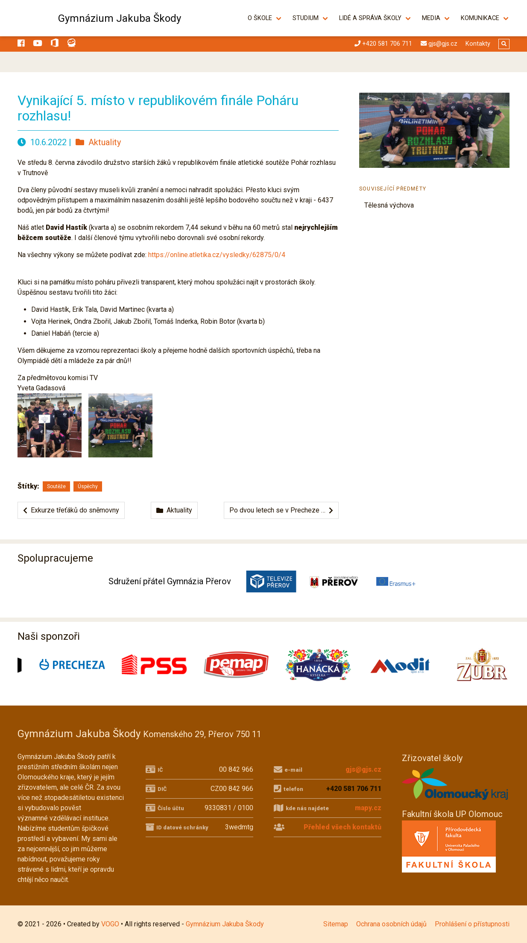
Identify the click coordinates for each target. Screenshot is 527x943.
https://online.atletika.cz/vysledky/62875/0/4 (216, 255)
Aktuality (98, 142)
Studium (306, 18)
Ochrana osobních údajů (391, 924)
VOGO (110, 924)
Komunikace (480, 18)
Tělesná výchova (389, 205)
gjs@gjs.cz (363, 769)
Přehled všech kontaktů (342, 827)
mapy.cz (368, 808)
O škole (260, 18)
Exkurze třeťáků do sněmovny (71, 510)
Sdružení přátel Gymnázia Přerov (169, 581)
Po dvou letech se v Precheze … (281, 510)
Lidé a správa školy (370, 18)
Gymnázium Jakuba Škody (119, 18)
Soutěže (56, 486)
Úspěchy (88, 486)
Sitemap (335, 924)
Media (431, 18)
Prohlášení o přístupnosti (472, 924)
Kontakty (478, 43)
